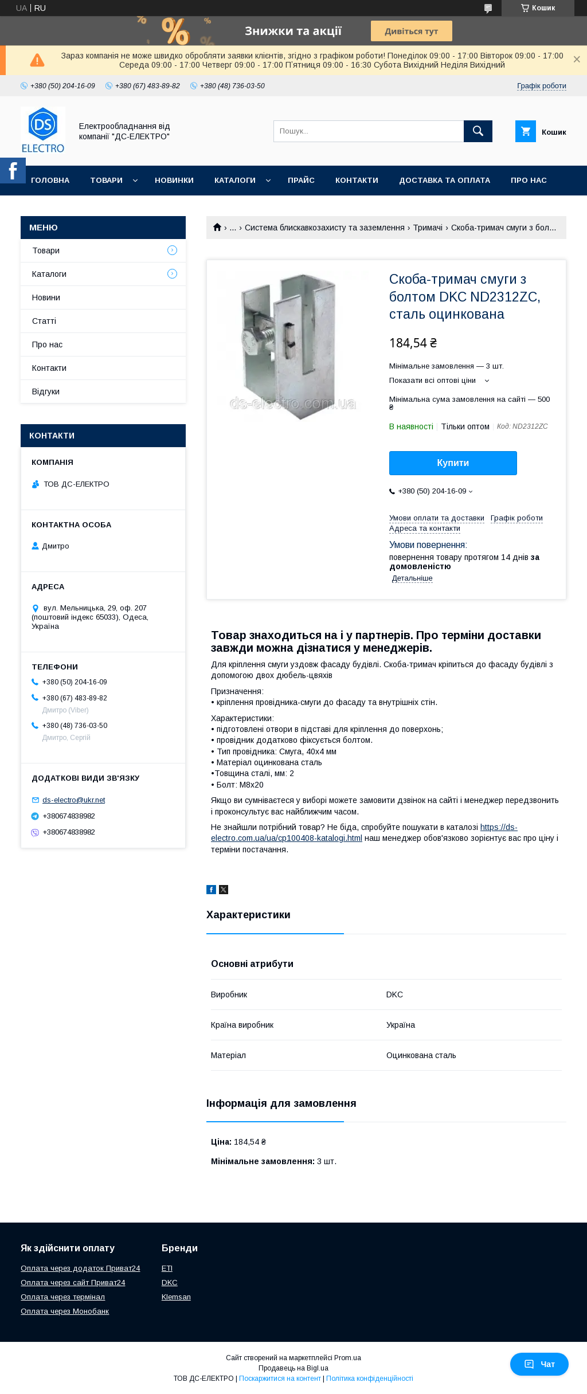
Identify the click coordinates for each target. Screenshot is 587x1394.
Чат (539, 1364)
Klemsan (176, 1297)
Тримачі (428, 227)
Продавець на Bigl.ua (293, 1368)
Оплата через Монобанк (65, 1311)
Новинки (174, 180)
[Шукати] (478, 131)
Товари (106, 180)
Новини (46, 297)
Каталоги (235, 180)
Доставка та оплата (444, 180)
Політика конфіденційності (369, 1379)
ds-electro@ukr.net (73, 800)
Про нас (529, 180)
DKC (170, 1282)
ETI (167, 1268)
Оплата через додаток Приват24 (80, 1268)
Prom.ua (347, 1358)
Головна (50, 180)
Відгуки (46, 391)
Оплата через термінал (63, 1297)
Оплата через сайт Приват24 (73, 1282)
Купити (453, 463)
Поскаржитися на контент (280, 1379)
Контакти (356, 180)
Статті (44, 321)
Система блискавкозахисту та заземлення (325, 227)
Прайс (301, 180)
